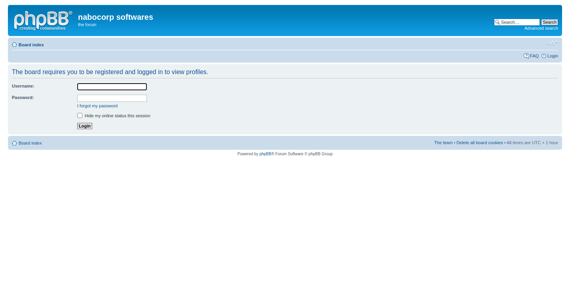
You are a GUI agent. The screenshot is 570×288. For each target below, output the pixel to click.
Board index (31, 44)
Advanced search (541, 28)
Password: (23, 97)
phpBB (265, 154)
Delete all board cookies (479, 142)
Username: (23, 86)
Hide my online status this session (113, 115)
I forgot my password (97, 105)
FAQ (534, 55)
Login (552, 55)
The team (443, 142)
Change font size (552, 43)
